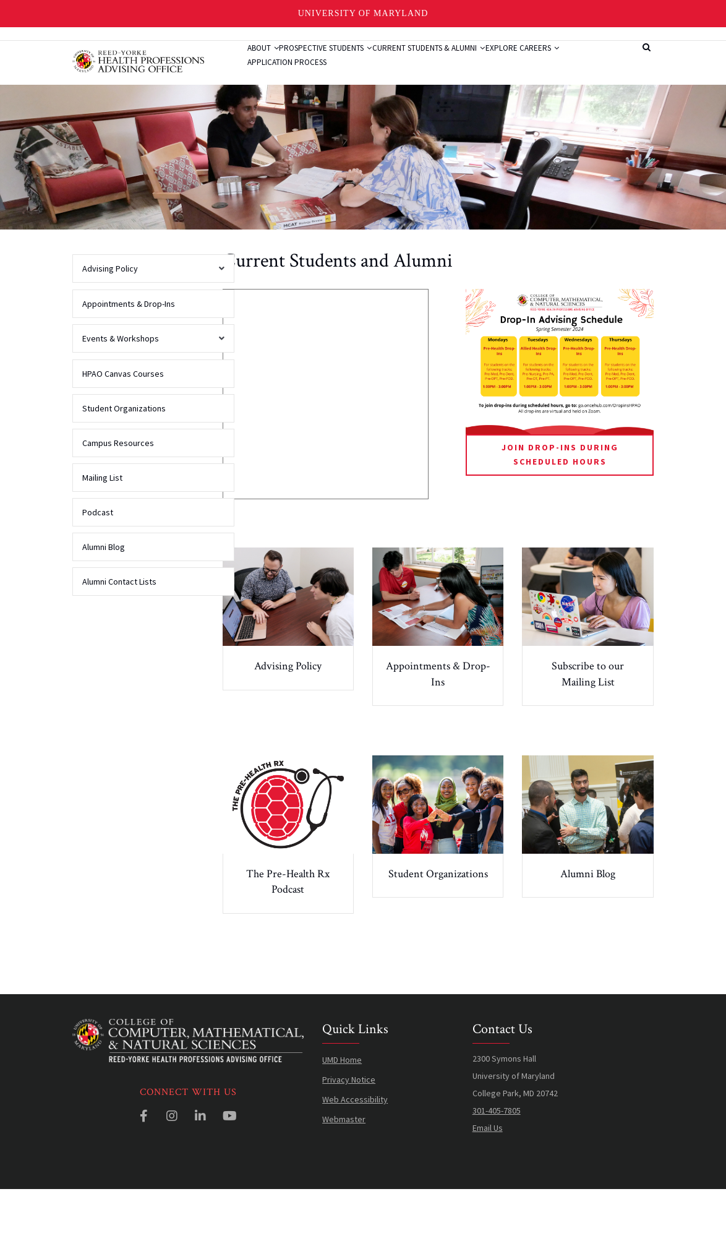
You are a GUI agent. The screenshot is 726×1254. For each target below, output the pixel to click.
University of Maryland (363, 13)
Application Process (385, 110)
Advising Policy (288, 730)
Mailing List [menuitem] (102, 542)
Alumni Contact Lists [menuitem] (119, 645)
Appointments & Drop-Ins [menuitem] (128, 368)
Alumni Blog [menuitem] (103, 611)
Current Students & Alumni (468, 63)
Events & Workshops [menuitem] (150, 407)
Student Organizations (438, 938)
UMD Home (342, 1124)
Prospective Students (349, 63)
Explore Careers (292, 110)
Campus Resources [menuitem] (118, 507)
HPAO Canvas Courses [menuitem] (123, 438)
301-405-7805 (496, 1174)
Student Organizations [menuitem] (124, 472)
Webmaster (343, 1183)
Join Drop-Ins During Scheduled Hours (560, 518)
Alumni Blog (587, 938)
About (271, 63)
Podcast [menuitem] (97, 576)
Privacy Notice (348, 1143)
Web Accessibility (355, 1163)
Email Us (487, 1192)
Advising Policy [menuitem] (150, 337)
